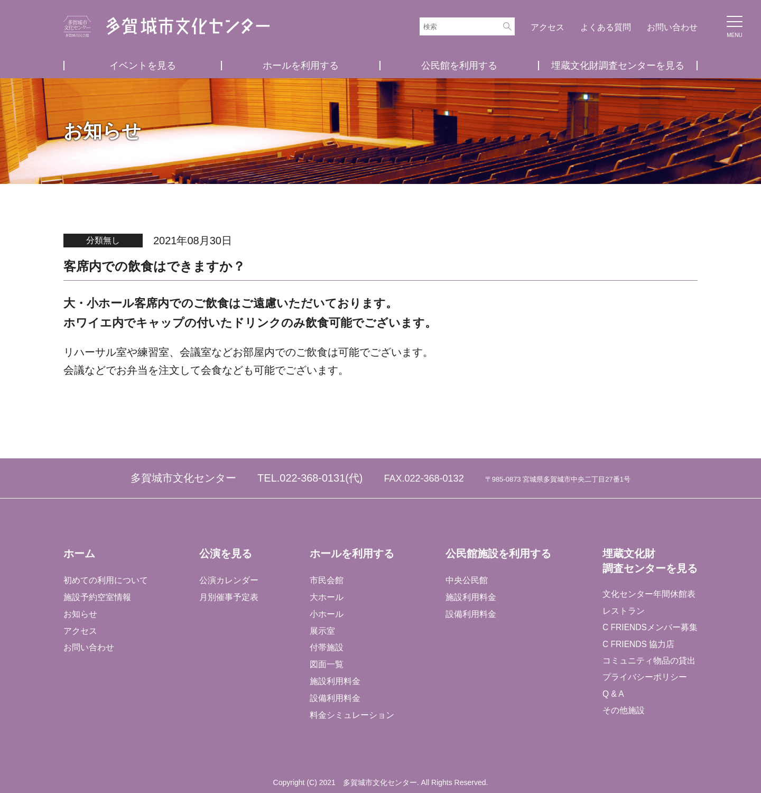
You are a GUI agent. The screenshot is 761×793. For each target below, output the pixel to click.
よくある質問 (605, 27)
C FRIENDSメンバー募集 (649, 628)
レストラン (622, 611)
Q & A (612, 695)
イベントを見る (142, 65)
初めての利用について (105, 579)
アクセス (547, 27)
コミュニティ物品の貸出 (647, 662)
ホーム (79, 553)
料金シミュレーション (351, 715)
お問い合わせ (672, 27)
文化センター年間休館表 (647, 594)
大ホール (326, 596)
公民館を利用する (459, 65)
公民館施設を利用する (497, 553)
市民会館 (326, 579)
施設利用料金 (334, 681)
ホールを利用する (301, 65)
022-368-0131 (313, 478)
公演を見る (225, 553)
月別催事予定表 (228, 596)
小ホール (326, 613)
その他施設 (622, 712)
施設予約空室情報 (97, 596)
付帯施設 (326, 647)
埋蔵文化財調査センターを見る (617, 65)
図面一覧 (326, 664)
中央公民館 (465, 579)
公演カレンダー (228, 579)
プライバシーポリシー (643, 679)
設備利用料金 (334, 698)
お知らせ (80, 613)
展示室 (322, 630)
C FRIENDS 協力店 (638, 645)
